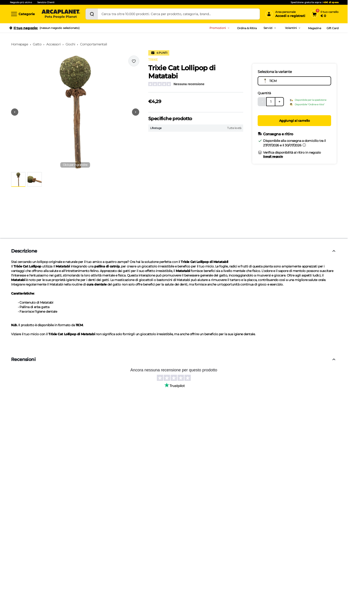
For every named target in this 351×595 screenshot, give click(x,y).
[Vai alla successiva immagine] (135, 112)
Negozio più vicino (21, 2)
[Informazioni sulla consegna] (304, 145)
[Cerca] (92, 14)
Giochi (70, 44)
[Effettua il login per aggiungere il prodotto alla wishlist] (133, 61)
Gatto (37, 44)
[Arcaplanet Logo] (61, 14)
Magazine (314, 28)
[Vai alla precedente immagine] (14, 112)
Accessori (53, 44)
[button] (75, 112)
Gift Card (333, 28)
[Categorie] (22, 14)
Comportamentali (93, 44)
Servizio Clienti (45, 2)
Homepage (19, 44)
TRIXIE (153, 60)
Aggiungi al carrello (294, 121)
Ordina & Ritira (247, 28)
